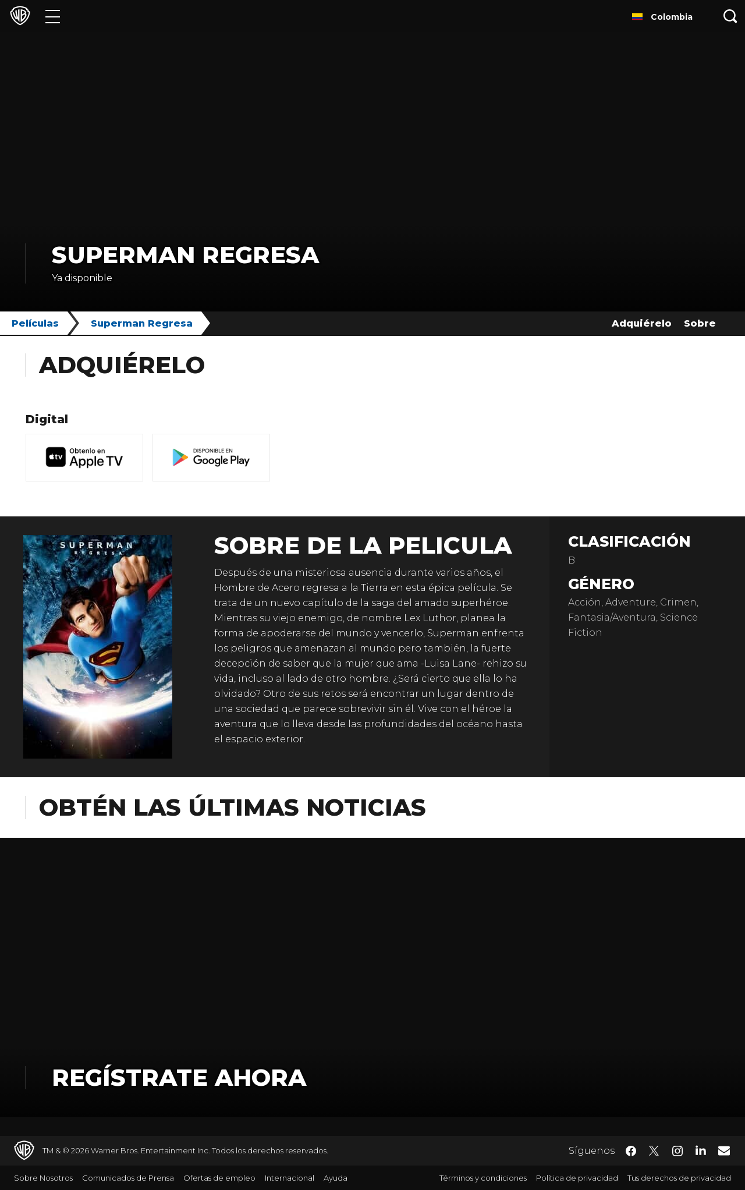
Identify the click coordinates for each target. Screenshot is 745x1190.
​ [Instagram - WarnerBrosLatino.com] (677, 1151)
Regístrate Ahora (179, 1077)
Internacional (289, 1177)
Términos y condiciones (483, 1177)
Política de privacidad (577, 1177)
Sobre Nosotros (43, 1177)
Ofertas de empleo (219, 1177)
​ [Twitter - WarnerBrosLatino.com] (654, 1151)
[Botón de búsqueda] (730, 16)
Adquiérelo (642, 323)
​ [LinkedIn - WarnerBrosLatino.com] (701, 1150)
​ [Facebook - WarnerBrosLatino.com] (631, 1151)
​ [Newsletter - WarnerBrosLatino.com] (724, 1150)
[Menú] (53, 16)
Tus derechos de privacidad (679, 1177)
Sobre (700, 323)
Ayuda (335, 1177)
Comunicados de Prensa (128, 1177)
